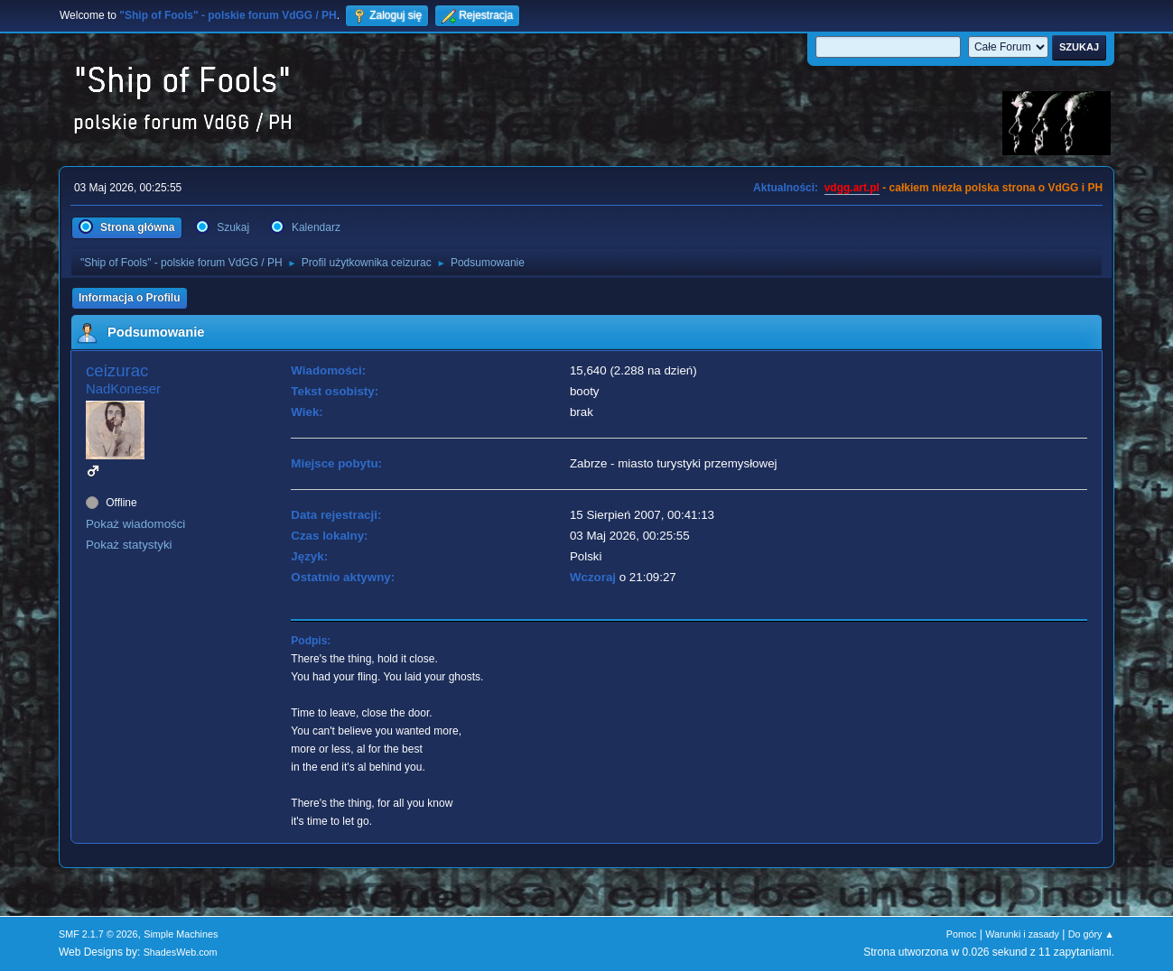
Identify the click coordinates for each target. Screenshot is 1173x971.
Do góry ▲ (1091, 934)
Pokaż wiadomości (135, 524)
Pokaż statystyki (129, 544)
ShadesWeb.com (181, 952)
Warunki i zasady (1022, 934)
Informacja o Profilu (130, 297)
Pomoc (961, 934)
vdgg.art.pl (852, 187)
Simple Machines (181, 934)
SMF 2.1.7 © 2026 (98, 934)
